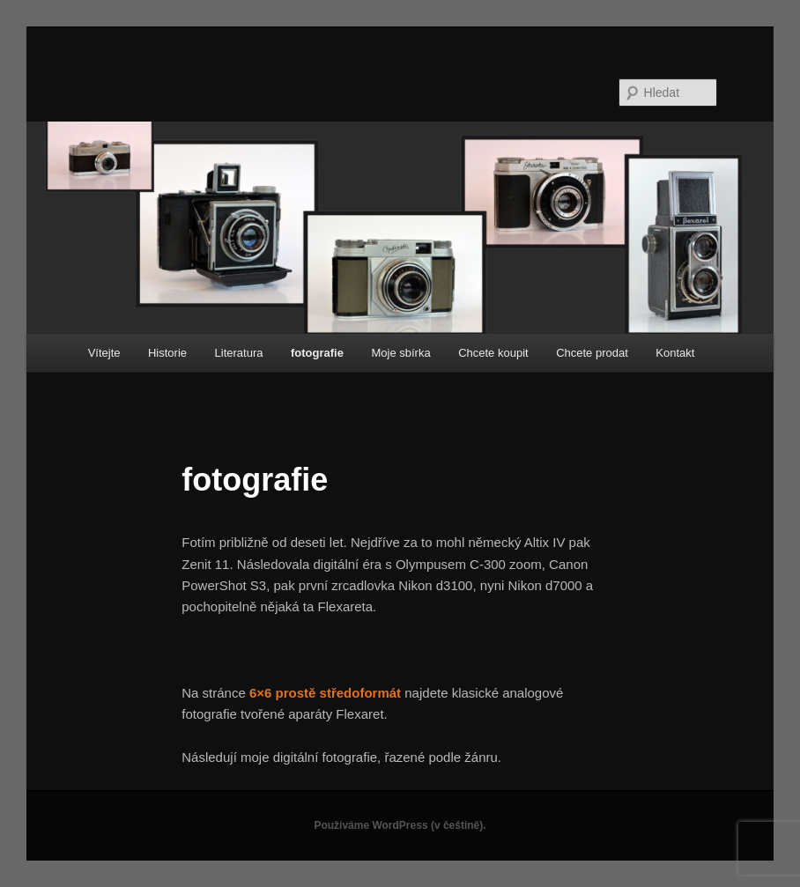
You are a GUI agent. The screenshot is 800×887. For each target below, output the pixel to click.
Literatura (239, 352)
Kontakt (675, 352)
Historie (167, 352)
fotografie (317, 352)
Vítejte (104, 352)
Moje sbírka (400, 352)
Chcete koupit (493, 352)
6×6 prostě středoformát (325, 692)
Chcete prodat (592, 352)
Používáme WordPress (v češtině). (399, 825)
